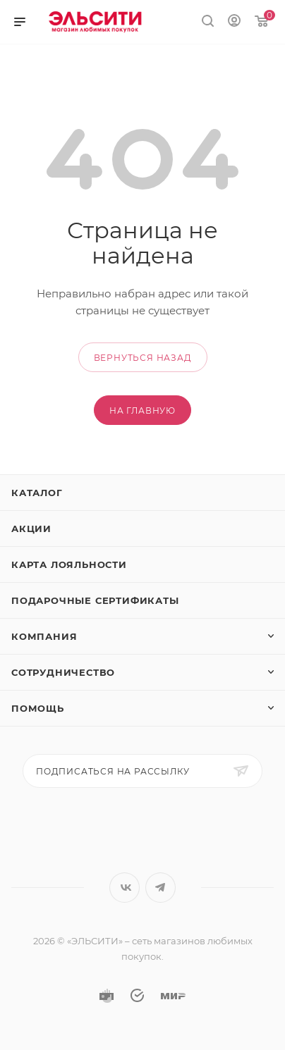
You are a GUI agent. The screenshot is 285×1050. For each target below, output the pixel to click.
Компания (44, 636)
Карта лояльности (69, 564)
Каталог (37, 492)
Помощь (37, 708)
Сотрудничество (63, 672)
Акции (31, 528)
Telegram (160, 887)
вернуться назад (143, 357)
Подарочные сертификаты (95, 600)
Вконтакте (124, 887)
